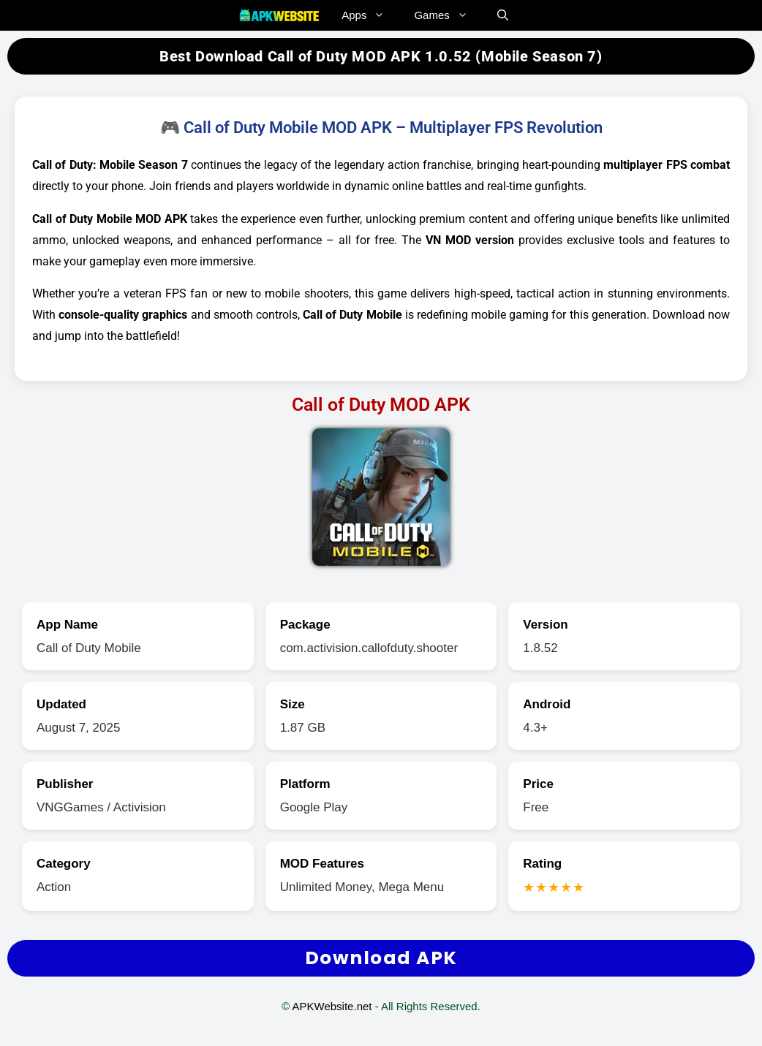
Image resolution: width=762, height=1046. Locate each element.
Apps (370, 15)
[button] (503, 15)
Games (448, 15)
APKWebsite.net (332, 1006)
